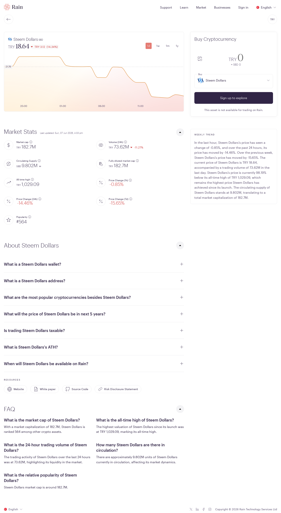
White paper (45, 389)
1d (148, 45)
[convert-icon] (199, 59)
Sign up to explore (233, 98)
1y (177, 45)
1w (158, 45)
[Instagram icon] (209, 509)
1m (168, 45)
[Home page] (13, 7)
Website (15, 389)
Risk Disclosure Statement (118, 389)
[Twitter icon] (191, 509)
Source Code (76, 389)
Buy (200, 74)
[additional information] (30, 142)
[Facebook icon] (203, 509)
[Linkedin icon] (197, 509)
